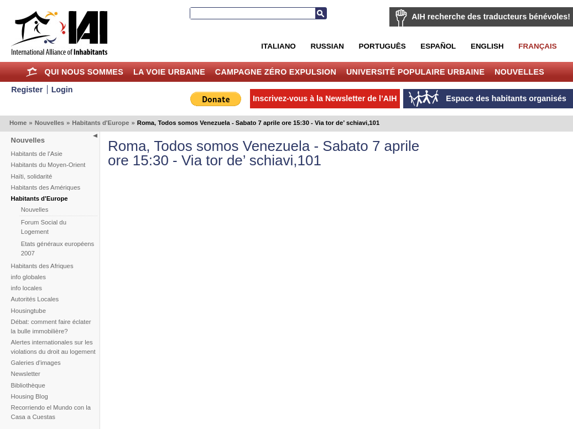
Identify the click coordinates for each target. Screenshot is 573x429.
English (487, 46)
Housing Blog (29, 396)
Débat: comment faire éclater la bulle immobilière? (51, 326)
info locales (27, 288)
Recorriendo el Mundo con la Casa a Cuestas (51, 412)
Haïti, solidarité (32, 176)
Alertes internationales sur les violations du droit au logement (53, 347)
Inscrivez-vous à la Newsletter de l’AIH (325, 98)
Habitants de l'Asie (36, 153)
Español (438, 46)
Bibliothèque (28, 385)
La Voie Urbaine (169, 71)
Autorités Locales (35, 299)
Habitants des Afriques (42, 266)
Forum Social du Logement (43, 227)
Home (32, 72)
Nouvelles (519, 71)
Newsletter (25, 373)
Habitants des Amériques (46, 187)
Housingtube (28, 310)
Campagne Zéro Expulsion (275, 71)
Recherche (320, 13)
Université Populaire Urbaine (415, 71)
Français (537, 46)
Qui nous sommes (83, 71)
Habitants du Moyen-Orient (48, 164)
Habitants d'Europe (100, 122)
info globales (28, 277)
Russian (326, 46)
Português (382, 46)
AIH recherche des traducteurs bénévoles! (490, 16)
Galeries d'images (36, 362)
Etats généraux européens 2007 (58, 248)
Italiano (278, 46)
